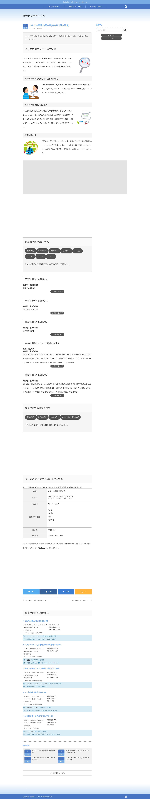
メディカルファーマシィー (34, 636)
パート (30, 256)
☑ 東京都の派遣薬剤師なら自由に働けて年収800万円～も (46, 425)
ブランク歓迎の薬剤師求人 (70, 417)
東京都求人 (111, 35)
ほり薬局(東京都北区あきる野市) (80, 600)
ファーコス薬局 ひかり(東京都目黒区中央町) (77, 758)
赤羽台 (40, 28)
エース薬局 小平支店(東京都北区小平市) (36, 600)
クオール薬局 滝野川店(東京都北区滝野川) (43, 758)
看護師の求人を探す (95, 6)
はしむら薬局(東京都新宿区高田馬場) (43, 751)
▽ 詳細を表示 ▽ (57, 291)
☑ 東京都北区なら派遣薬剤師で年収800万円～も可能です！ (47, 264)
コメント (42, 548)
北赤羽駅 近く (66, 251)
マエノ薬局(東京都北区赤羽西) (34, 692)
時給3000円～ (42, 251)
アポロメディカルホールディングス (37, 683)
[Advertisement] (92, 17)
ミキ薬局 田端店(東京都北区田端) (35, 621)
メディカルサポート (52, 66)
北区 (37, 28)
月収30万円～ (30, 251)
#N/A (28, 660)
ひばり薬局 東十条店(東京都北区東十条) (38, 716)
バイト (40, 256)
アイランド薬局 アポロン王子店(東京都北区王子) (41, 668)
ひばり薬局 (30, 731)
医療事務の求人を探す (75, 6)
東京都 (33, 28)
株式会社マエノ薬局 (32, 707)
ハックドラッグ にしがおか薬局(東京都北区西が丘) (42, 645)
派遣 (51, 256)
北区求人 (111, 38)
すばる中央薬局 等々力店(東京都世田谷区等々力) (77, 751)
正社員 (77, 251)
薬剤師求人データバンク (34, 16)
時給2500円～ (54, 251)
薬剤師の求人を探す (54, 6)
